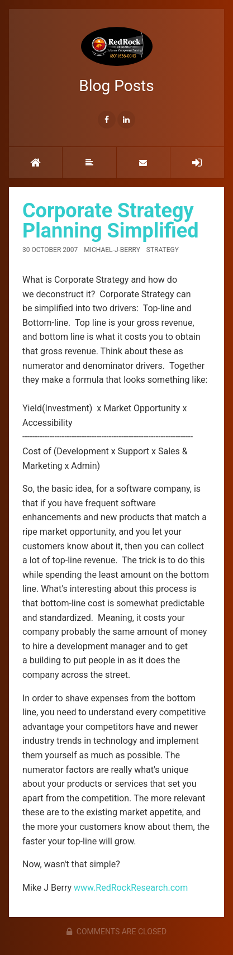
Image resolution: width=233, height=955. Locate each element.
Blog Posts (116, 61)
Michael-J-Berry (112, 250)
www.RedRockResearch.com (131, 887)
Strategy (162, 250)
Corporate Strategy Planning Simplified (110, 221)
